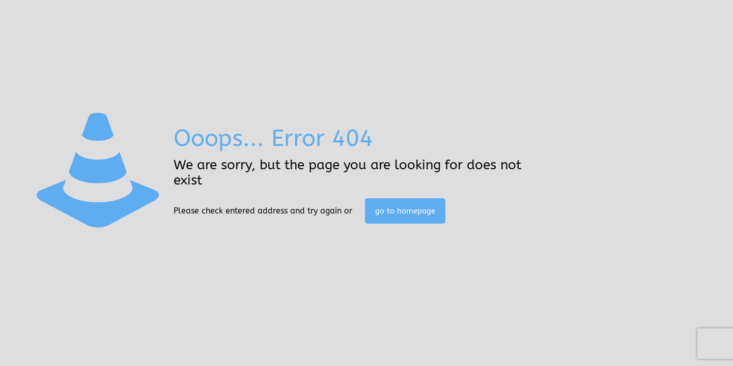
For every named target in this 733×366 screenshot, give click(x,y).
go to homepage (405, 211)
